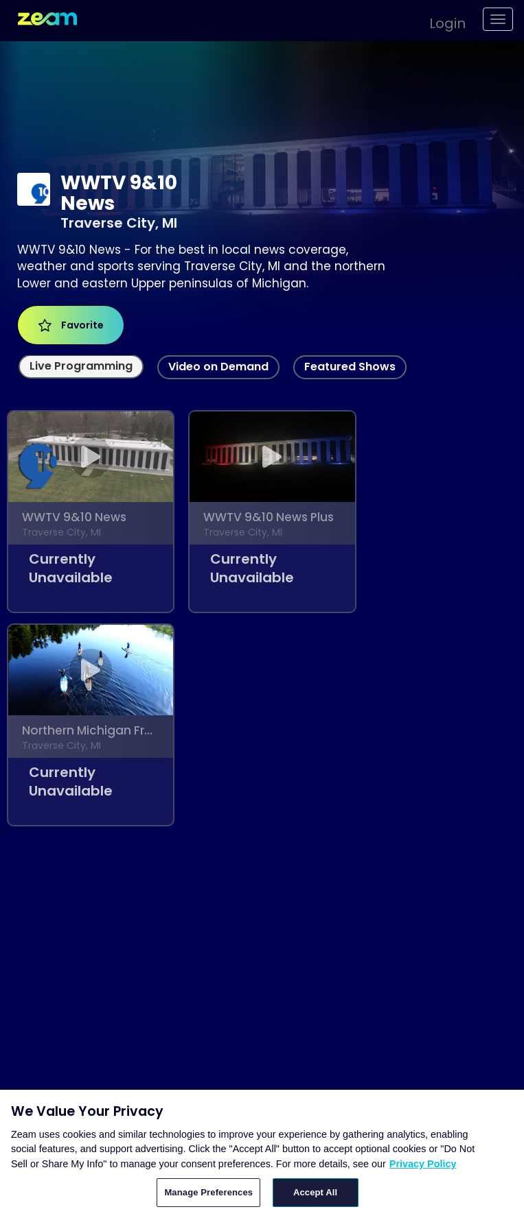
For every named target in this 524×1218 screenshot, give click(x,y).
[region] (262, 1154)
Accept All (315, 1192)
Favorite (71, 325)
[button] (440, 21)
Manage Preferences (208, 1192)
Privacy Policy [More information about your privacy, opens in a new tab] (423, 1163)
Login (447, 23)
